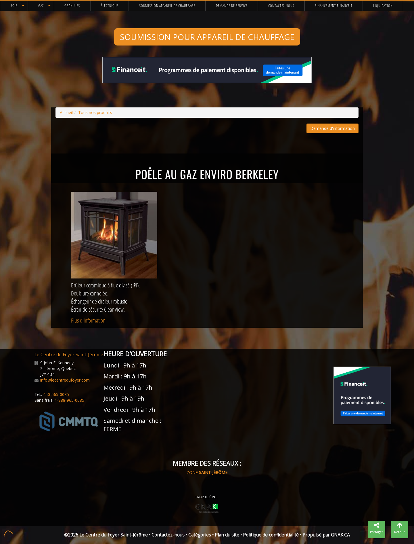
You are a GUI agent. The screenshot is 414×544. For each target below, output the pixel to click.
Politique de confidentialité (271, 535)
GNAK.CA (340, 535)
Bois (14, 5)
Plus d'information (88, 320)
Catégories (199, 535)
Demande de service (232, 5)
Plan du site (227, 535)
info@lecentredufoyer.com (65, 380)
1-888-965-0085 (69, 400)
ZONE (207, 472)
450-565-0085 (56, 394)
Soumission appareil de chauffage (167, 5)
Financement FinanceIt (333, 5)
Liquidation (383, 5)
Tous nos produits (95, 112)
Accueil (66, 112)
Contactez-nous (281, 5)
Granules (72, 5)
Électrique (109, 5)
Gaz (41, 5)
